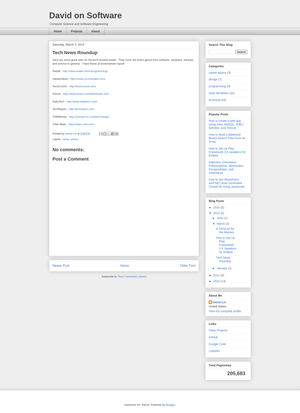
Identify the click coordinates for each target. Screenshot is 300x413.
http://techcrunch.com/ (82, 86)
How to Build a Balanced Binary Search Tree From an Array (227, 138)
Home (58, 31)
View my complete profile (225, 311)
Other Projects (218, 330)
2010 (217, 281)
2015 (217, 207)
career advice (70, 139)
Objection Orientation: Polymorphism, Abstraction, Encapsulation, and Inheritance (226, 167)
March (221, 223)
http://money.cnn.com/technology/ (89, 116)
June (220, 218)
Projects (76, 31)
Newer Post (60, 265)
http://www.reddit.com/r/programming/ (85, 71)
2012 (217, 213)
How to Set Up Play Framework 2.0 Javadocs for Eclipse (227, 152)
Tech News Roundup (223, 259)
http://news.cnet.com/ (81, 124)
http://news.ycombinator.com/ (87, 78)
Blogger (170, 404)
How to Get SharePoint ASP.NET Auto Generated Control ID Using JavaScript (227, 183)
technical (214, 100)
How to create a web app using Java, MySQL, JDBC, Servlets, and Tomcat (226, 124)
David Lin (219, 302)
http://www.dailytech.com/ (82, 101)
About (95, 31)
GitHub (213, 337)
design (213, 79)
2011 (217, 275)
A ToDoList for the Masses (225, 230)
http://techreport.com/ (81, 109)
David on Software (85, 15)
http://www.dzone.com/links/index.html (86, 93)
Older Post (187, 265)
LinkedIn (214, 351)
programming (217, 86)
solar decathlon (219, 93)
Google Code (217, 344)
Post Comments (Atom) (132, 276)
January (222, 268)
